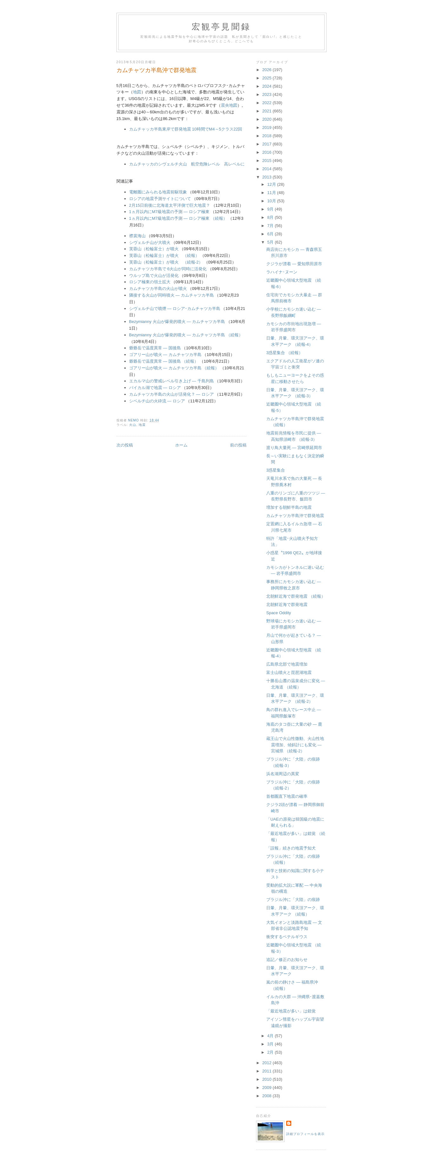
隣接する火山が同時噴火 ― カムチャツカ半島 (171, 295)
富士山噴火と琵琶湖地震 (289, 672)
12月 (272, 184)
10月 (272, 200)
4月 (271, 1035)
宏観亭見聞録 (221, 26)
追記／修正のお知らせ (286, 959)
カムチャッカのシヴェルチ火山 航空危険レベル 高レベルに (187, 164)
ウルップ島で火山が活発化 (154, 275)
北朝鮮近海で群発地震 (286, 604)
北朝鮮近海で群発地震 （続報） (295, 596)
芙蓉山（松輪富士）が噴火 (154, 248)
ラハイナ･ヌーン (281, 272)
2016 (267, 152)
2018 (267, 135)
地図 (137, 92)
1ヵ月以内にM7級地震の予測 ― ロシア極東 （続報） (178, 218)
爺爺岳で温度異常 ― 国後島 (155, 348)
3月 (271, 1044)
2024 (267, 86)
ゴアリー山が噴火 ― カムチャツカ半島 (165, 354)
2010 (267, 1079)
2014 (267, 168)
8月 (271, 217)
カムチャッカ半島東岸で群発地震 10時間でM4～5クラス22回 (185, 129)
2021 (267, 111)
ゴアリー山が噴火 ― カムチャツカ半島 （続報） (174, 368)
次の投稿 (124, 445)
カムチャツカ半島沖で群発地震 (295, 515)
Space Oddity (278, 612)
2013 (267, 177)
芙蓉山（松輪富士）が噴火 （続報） (164, 255)
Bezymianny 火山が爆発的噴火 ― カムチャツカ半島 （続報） (186, 335)
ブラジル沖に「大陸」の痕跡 (293, 899)
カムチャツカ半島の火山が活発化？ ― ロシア (171, 394)
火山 (132, 425)
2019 (267, 127)
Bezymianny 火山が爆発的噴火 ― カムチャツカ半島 (177, 321)
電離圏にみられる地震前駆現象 (158, 192)
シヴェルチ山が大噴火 (149, 242)
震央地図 (229, 105)
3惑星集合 (275, 470)
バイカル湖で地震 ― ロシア (155, 387)
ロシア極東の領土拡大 (149, 281)
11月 (272, 192)
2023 (267, 94)
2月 (271, 1052)
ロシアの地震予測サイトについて (160, 198)
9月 (271, 209)
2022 (267, 102)
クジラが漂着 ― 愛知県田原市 (294, 263)
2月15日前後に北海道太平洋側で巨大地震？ (169, 205)
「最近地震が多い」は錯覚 (291, 1011)
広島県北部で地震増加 (286, 664)
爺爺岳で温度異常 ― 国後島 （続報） (164, 361)
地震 (142, 425)
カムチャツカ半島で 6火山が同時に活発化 (168, 268)
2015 (267, 160)
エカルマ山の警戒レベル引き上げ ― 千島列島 (171, 381)
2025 (267, 78)
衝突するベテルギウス (286, 936)
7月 (271, 225)
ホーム (181, 445)
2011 (267, 1071)
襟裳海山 (137, 235)
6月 (271, 234)
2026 (267, 69)
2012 (267, 1062)
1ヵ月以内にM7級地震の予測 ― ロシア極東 (169, 211)
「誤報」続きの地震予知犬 (291, 848)
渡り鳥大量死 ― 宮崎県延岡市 (294, 447)
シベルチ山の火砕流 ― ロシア (157, 401)
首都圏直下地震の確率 (286, 796)
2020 (267, 119)
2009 (267, 1087)
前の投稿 (238, 445)
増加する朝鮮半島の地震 (289, 507)
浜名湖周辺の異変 (282, 773)
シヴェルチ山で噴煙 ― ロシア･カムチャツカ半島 (174, 308)
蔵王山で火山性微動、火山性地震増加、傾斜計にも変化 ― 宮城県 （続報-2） (295, 744)
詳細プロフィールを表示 (305, 1134)
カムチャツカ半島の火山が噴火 (158, 288)
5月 (271, 242)
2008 (267, 1095)
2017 (267, 144)
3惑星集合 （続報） (284, 352)
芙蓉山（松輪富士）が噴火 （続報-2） (166, 262)
